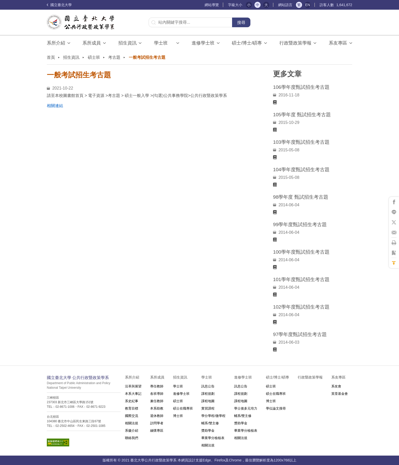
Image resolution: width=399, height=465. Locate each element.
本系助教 (156, 408)
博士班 (178, 416)
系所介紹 (56, 43)
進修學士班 (203, 43)
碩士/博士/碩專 (247, 43)
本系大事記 (133, 394)
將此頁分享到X (394, 222)
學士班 (178, 386)
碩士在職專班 (183, 408)
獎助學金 (208, 430)
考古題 (114, 57)
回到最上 (394, 263)
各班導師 (156, 394)
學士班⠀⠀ (164, 43)
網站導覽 (212, 5)
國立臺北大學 (59, 5)
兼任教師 (156, 401)
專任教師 (156, 386)
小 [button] (249, 5)
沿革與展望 (133, 386)
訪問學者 (156, 423)
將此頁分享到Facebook (394, 202)
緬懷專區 (156, 430)
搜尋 (241, 22)
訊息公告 (208, 386)
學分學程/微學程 (213, 416)
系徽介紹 (131, 430)
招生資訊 (127, 43)
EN (307, 5)
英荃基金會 (339, 394)
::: (202, 5)
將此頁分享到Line (394, 212)
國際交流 (131, 416)
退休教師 (156, 416)
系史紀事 (131, 401)
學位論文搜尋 (276, 408)
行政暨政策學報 (295, 43)
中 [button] (257, 5)
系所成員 (91, 43)
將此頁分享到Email (393, 232)
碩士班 (94, 57)
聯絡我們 (131, 438)
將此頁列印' (394, 243)
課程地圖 (208, 401)
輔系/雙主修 (210, 423)
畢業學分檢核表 (212, 438)
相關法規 (131, 423)
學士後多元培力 (245, 408)
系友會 (336, 386)
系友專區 (338, 43)
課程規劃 (208, 394)
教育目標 (131, 408)
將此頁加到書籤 (393, 253)
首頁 (51, 57)
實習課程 (208, 408)
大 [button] (266, 5)
